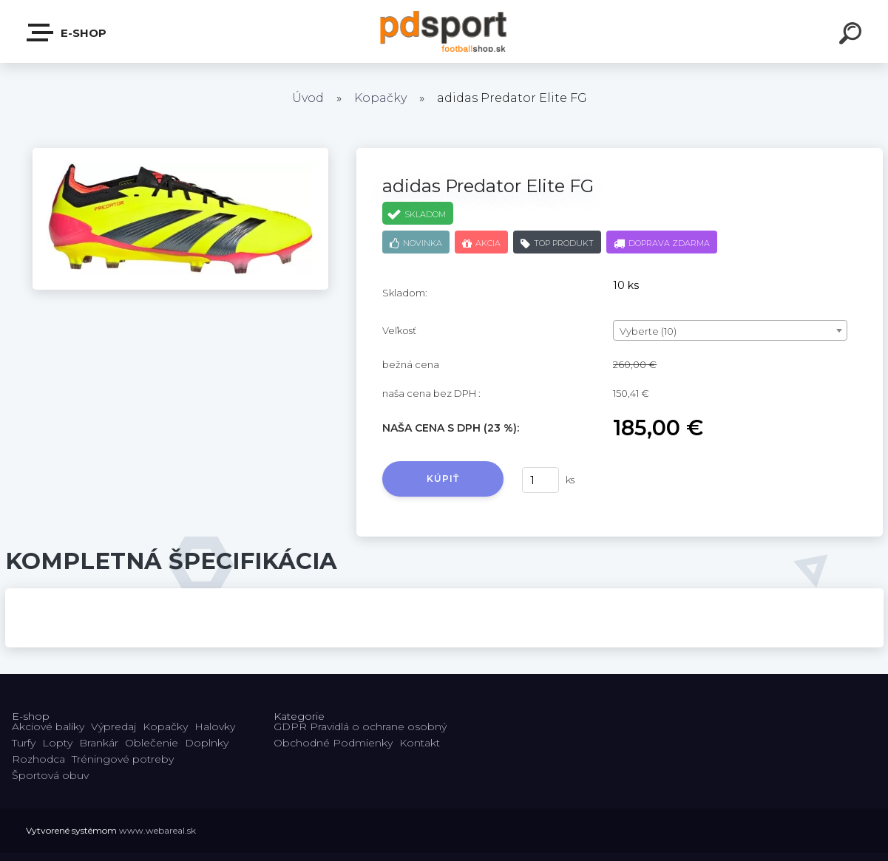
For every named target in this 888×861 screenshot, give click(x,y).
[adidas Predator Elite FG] (180, 153)
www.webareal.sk (157, 830)
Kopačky (380, 98)
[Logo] (444, 31)
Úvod (308, 98)
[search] (852, 35)
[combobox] (730, 330)
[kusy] (540, 480)
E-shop (67, 32)
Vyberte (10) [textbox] (648, 331)
